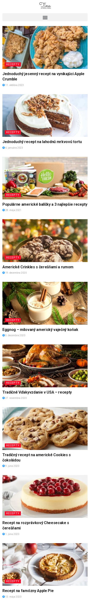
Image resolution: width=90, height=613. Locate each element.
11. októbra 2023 (13, 85)
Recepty (12, 64)
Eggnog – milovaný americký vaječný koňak (40, 329)
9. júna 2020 (10, 466)
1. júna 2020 (10, 534)
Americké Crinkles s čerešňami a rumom (37, 267)
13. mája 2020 (11, 596)
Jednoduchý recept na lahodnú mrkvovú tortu (42, 141)
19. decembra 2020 (14, 272)
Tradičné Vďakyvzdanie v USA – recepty (37, 392)
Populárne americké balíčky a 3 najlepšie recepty (44, 204)
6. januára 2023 (12, 147)
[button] (45, 17)
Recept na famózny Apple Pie (28, 590)
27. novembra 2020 (14, 398)
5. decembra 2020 (13, 335)
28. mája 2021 (11, 210)
